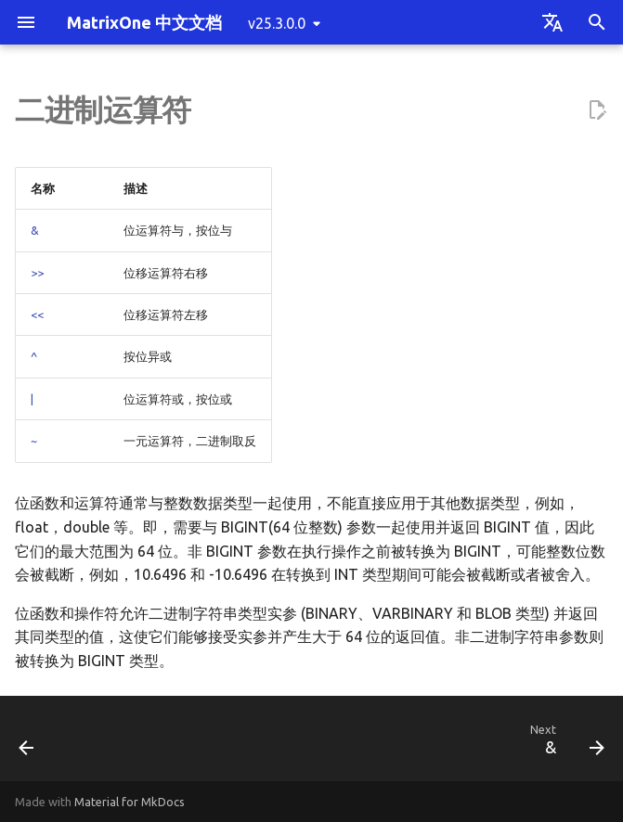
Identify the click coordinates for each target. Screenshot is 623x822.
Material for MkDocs (129, 801)
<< (37, 314)
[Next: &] (563, 744)
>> (37, 272)
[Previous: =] (28, 744)
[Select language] (552, 22)
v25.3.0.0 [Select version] (276, 23)
